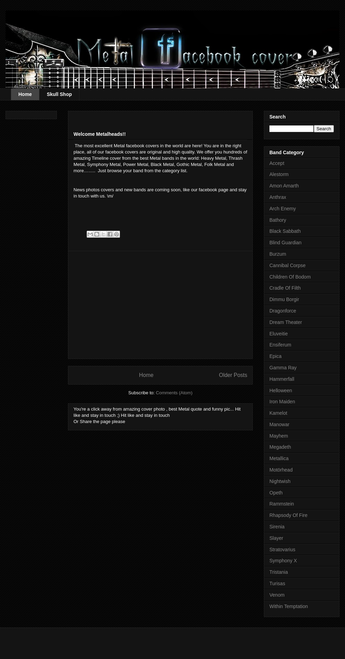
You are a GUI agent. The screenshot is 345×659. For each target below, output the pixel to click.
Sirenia (277, 526)
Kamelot (278, 413)
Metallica (278, 458)
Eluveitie (278, 333)
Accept (276, 163)
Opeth (276, 492)
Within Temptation (288, 606)
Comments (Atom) (174, 392)
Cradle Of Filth (285, 288)
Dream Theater (285, 322)
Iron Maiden (282, 401)
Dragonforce (282, 311)
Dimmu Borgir (284, 299)
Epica (275, 356)
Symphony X (283, 560)
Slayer (276, 538)
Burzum (277, 254)
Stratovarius (282, 549)
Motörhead (281, 470)
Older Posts (233, 375)
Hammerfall (281, 379)
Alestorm (278, 174)
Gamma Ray (283, 367)
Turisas (277, 583)
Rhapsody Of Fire (288, 515)
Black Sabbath (285, 231)
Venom (277, 595)
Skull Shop (59, 94)
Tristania (278, 572)
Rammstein (281, 504)
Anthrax (277, 197)
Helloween (280, 390)
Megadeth (280, 447)
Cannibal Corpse (287, 265)
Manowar (279, 424)
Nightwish (280, 481)
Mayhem (278, 436)
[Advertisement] (155, 209)
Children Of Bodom (290, 277)
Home (25, 94)
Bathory (277, 220)
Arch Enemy (282, 208)
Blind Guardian (285, 242)
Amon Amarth (284, 185)
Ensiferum (280, 345)
